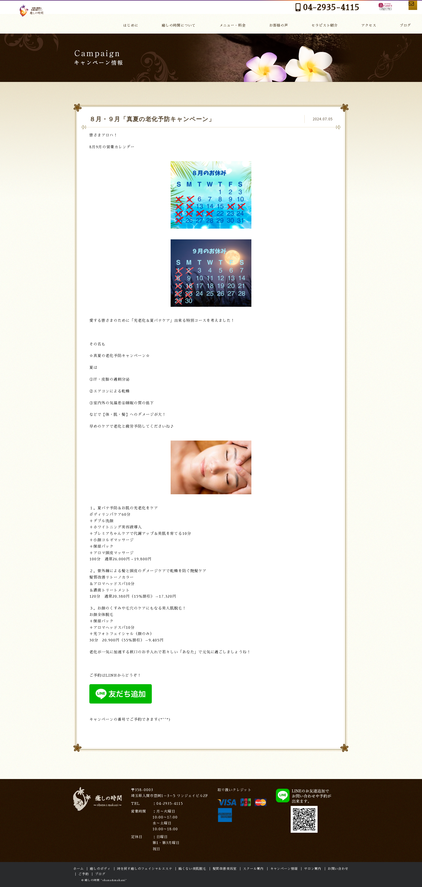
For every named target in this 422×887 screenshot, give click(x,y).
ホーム (78, 868)
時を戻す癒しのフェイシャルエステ (144, 868)
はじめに (142, 25)
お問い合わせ (396, 8)
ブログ (406, 25)
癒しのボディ (100, 868)
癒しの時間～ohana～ (32, 16)
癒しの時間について (188, 25)
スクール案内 (253, 868)
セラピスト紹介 (331, 25)
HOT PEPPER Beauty (344, 10)
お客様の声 (287, 25)
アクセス (373, 25)
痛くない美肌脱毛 (192, 868)
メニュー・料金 (243, 25)
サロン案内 (312, 868)
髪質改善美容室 (225, 868)
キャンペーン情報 (284, 868)
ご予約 (83, 874)
